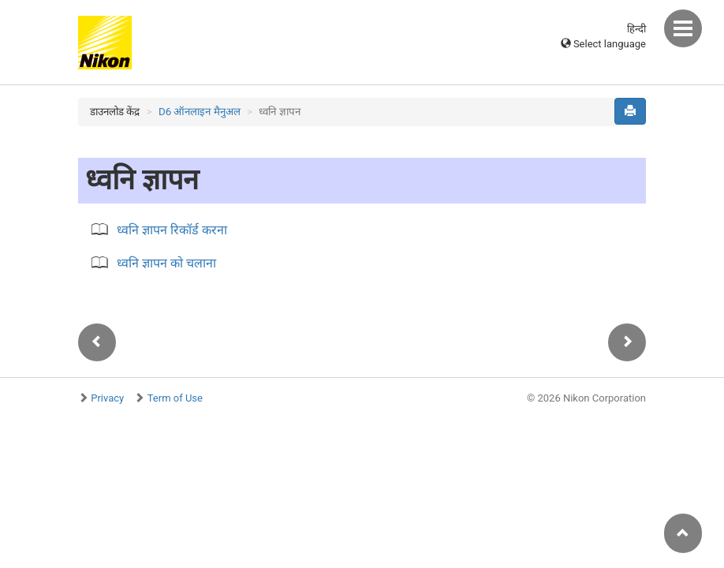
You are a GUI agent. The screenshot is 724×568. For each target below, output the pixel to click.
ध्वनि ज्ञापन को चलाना (166, 263)
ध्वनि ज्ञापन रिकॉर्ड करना (172, 229)
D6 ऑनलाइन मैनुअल (200, 112)
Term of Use (175, 398)
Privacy (107, 398)
